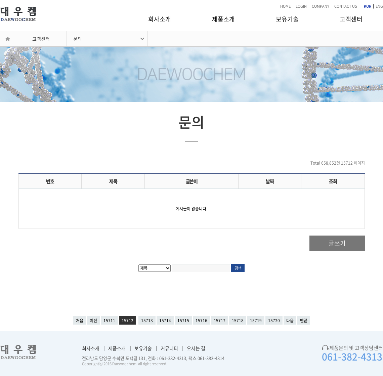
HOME (285, 6)
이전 (93, 321)
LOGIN (301, 6)
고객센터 (351, 19)
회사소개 (159, 19)
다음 (290, 321)
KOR (367, 6)
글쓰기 (337, 243)
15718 (238, 321)
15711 (109, 321)
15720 (274, 321)
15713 (147, 321)
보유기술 (287, 19)
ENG (379, 6)
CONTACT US (345, 6)
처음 (79, 321)
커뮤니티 (169, 348)
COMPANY (320, 6)
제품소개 (223, 19)
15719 (256, 321)
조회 (333, 181)
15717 (219, 321)
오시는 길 (196, 348)
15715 (183, 321)
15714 (165, 321)
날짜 (269, 181)
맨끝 (303, 321)
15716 (201, 321)
